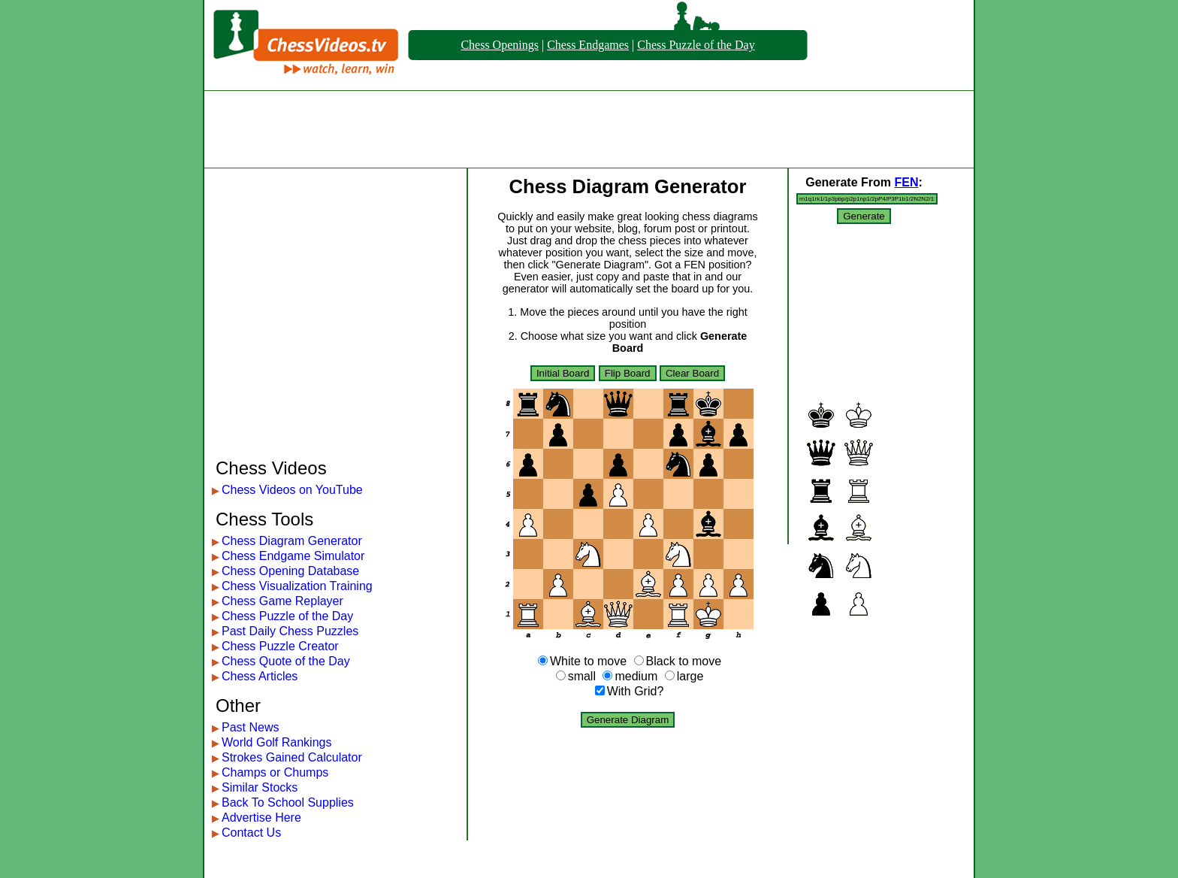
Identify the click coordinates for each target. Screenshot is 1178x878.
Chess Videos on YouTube (292, 489)
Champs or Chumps (275, 772)
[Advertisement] (589, 129)
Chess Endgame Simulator (293, 556)
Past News (250, 727)
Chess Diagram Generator (292, 540)
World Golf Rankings (276, 742)
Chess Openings (500, 44)
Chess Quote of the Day (286, 661)
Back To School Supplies (288, 802)
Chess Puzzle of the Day (695, 44)
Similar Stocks (260, 787)
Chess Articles (260, 676)
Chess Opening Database (290, 571)
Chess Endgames (588, 44)
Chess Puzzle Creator (280, 646)
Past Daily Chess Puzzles (290, 631)
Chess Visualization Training (297, 586)
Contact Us (251, 832)
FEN (906, 182)
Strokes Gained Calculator (292, 757)
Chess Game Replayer (282, 601)
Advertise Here (261, 817)
